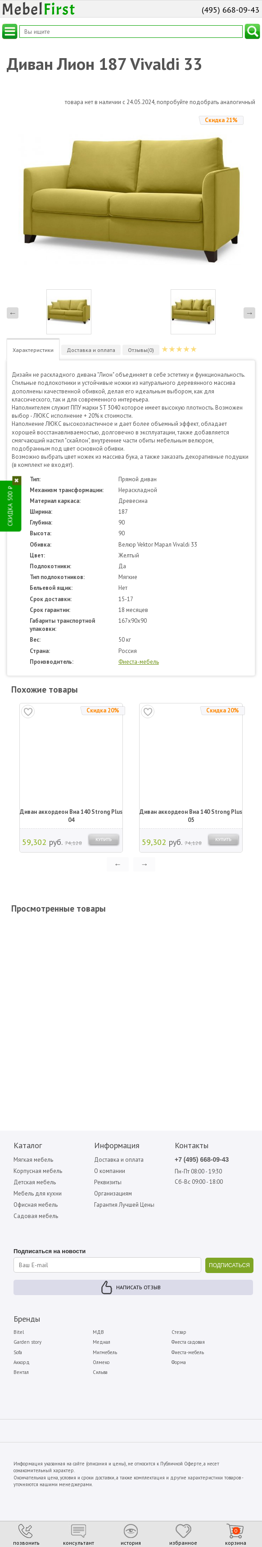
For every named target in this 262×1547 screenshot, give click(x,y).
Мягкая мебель (33, 1160)
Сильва (100, 1372)
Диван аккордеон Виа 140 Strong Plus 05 (191, 816)
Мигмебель (105, 1352)
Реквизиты (108, 1182)
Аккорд (22, 1362)
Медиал (101, 1342)
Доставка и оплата (119, 1160)
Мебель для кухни (38, 1193)
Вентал (21, 1372)
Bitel (19, 1332)
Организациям (113, 1193)
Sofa (18, 1352)
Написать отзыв (138, 1287)
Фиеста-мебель (138, 662)
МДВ (98, 1332)
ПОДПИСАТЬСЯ (229, 1265)
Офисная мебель (36, 1205)
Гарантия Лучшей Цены (124, 1205)
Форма (179, 1362)
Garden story (27, 1342)
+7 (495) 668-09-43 (202, 1159)
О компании (109, 1171)
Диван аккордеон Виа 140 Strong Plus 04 (71, 816)
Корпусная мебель (38, 1171)
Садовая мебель (36, 1216)
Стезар (179, 1332)
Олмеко (101, 1362)
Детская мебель (35, 1182)
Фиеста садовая (188, 1342)
